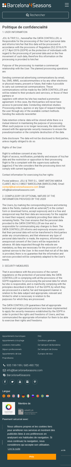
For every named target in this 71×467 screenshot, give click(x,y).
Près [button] (31, 456)
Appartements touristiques (13, 336)
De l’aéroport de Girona (47, 349)
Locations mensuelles (11, 345)
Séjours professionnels (12, 349)
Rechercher (35, 15)
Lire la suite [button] (14, 449)
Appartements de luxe (11, 354)
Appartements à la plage (13, 340)
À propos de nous (45, 354)
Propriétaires (8, 358)
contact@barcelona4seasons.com (20, 186)
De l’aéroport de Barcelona (49, 345)
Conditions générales (47, 340)
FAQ (39, 336)
